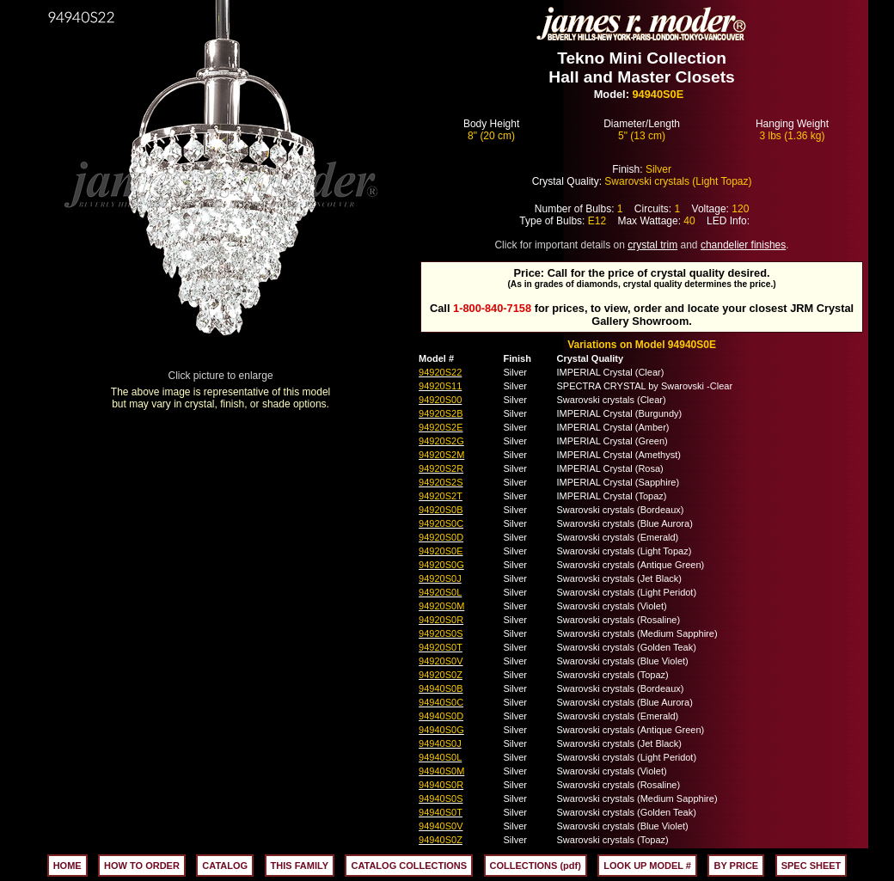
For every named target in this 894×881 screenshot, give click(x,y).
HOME (67, 865)
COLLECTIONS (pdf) (535, 865)
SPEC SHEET (811, 865)
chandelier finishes (743, 245)
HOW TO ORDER (142, 865)
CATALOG (225, 865)
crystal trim (652, 245)
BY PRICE (735, 865)
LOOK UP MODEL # (647, 865)
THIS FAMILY (299, 865)
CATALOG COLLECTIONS (409, 865)
